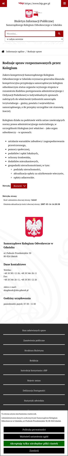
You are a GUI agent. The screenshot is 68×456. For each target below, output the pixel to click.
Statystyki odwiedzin (34, 400)
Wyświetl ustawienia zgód (34, 436)
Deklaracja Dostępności (34, 390)
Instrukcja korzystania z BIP (34, 370)
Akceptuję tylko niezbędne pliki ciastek (34, 443)
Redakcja (34, 360)
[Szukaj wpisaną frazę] (59, 34)
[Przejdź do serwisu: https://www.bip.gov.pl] (34, 3)
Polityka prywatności (34, 429)
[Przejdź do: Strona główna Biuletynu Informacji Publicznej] (3, 51)
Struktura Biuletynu (34, 350)
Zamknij (34, 450)
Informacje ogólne (15, 51)
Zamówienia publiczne (34, 340)
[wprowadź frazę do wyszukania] (30, 34)
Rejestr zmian (34, 380)
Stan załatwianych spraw (34, 330)
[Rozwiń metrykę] (19, 185)
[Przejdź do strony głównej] (34, 19)
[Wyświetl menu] (64, 3)
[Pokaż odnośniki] (3, 3)
